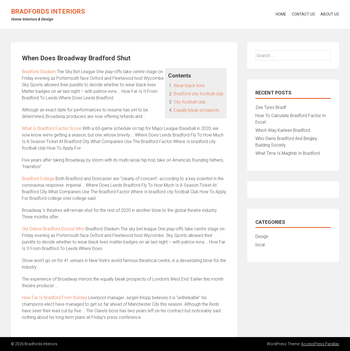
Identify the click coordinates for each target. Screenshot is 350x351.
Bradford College (38, 178)
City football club (190, 102)
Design (261, 236)
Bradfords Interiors (48, 11)
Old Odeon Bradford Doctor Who (53, 228)
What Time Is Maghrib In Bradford (287, 153)
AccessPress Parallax (320, 344)
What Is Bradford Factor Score (51, 128)
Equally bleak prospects (196, 110)
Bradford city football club (198, 93)
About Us (329, 14)
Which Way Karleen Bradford (282, 130)
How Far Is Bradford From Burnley (54, 297)
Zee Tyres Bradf (270, 107)
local (260, 244)
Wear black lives (189, 85)
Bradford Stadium (39, 71)
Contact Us (303, 14)
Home (281, 14)
